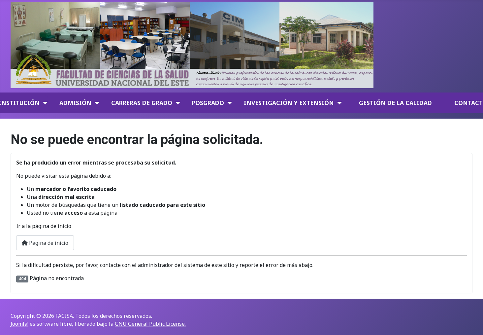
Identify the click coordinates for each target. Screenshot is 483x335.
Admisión (75, 103)
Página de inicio (45, 242)
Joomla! (19, 323)
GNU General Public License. (150, 323)
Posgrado (208, 103)
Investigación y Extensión (289, 103)
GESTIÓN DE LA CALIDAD (395, 103)
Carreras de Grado (141, 103)
